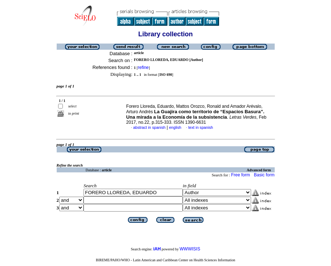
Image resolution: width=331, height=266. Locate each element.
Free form (240, 174)
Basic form (264, 174)
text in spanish (200, 127)
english (175, 127)
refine (143, 67)
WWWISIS (189, 248)
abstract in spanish (149, 127)
